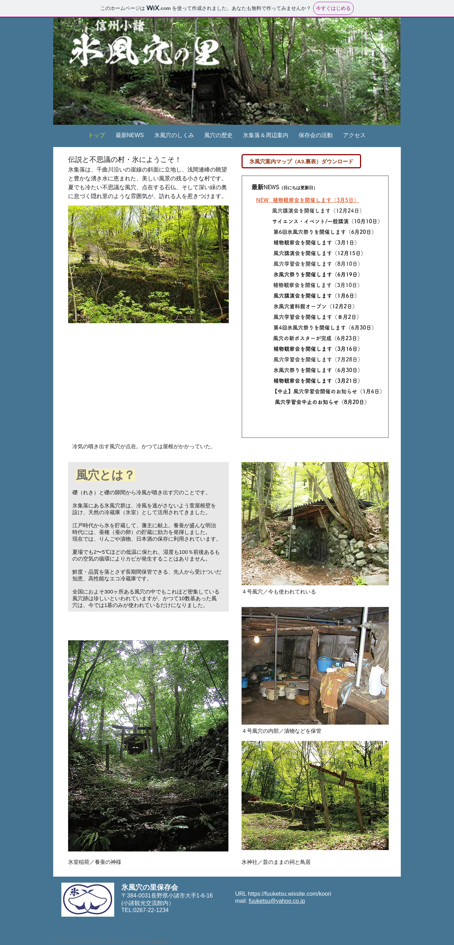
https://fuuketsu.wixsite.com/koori (289, 894)
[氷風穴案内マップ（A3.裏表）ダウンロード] (301, 161)
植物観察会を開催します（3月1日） (316, 242)
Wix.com (158, 941)
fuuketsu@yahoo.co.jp (277, 901)
